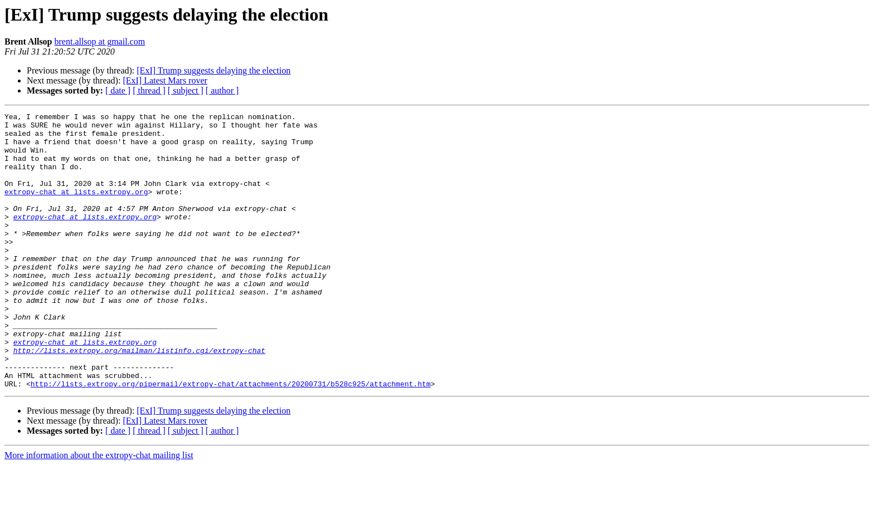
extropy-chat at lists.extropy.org (76, 208)
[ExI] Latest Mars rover (165, 80)
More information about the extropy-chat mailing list (98, 510)
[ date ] (117, 90)
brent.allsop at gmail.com (100, 41)
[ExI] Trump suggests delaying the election (213, 70)
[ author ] (222, 90)
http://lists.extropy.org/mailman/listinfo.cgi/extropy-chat (139, 399)
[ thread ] (149, 90)
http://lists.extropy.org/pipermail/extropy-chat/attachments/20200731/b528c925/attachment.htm (231, 439)
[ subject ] (185, 90)
